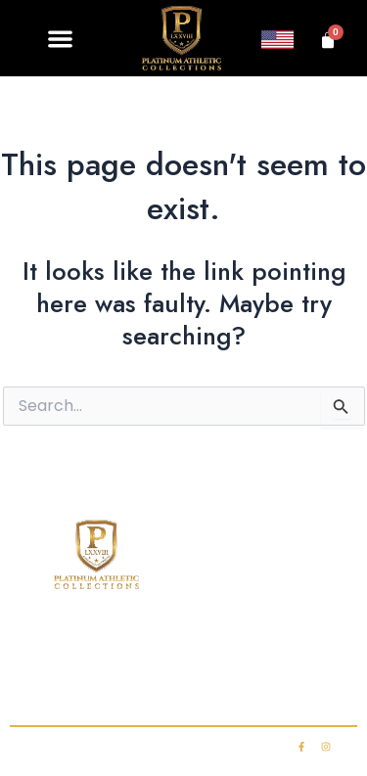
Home (45, 647)
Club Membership (218, 647)
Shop (113, 647)
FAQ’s (324, 647)
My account (269, 686)
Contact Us (95, 686)
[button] (61, 39)
